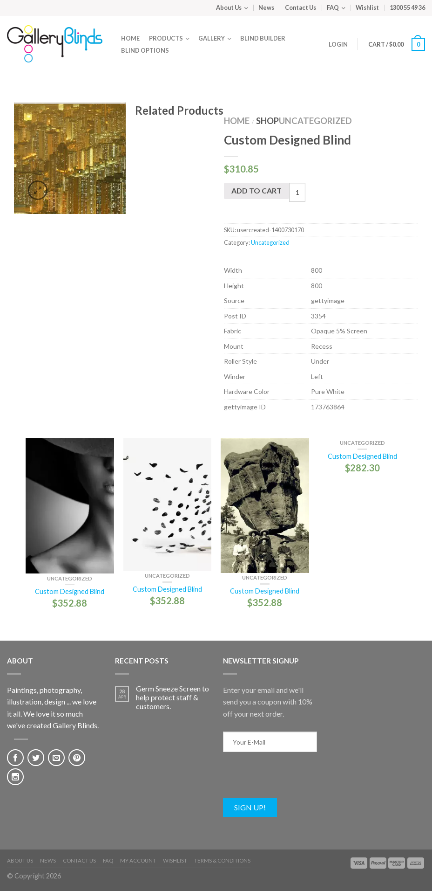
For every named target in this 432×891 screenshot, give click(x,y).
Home (130, 38)
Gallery (211, 38)
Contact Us (300, 7)
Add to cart (256, 190)
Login (338, 44)
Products (166, 38)
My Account (138, 860)
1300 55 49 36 (407, 7)
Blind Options (145, 50)
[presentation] (293, 779)
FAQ (333, 7)
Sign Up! (250, 807)
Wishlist (367, 7)
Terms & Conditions (222, 860)
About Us (229, 7)
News (266, 7)
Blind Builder (262, 38)
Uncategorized (315, 121)
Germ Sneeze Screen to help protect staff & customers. (172, 697)
